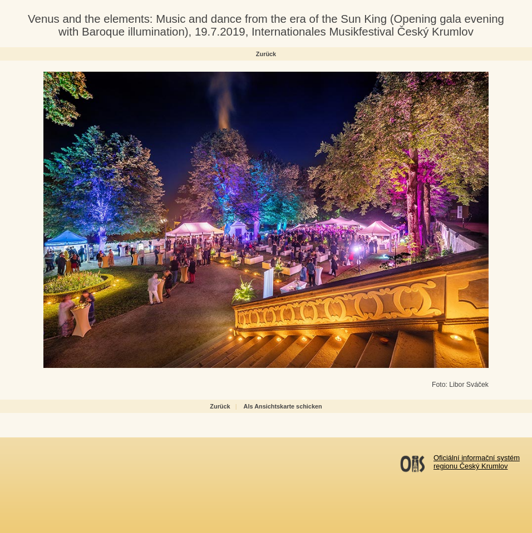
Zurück (266, 54)
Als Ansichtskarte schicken (283, 406)
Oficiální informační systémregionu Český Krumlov (477, 462)
